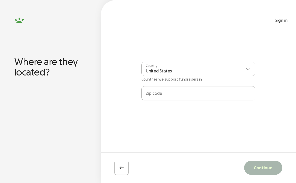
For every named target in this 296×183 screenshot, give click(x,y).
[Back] (121, 168)
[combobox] (198, 95)
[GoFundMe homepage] (19, 20)
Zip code (154, 93)
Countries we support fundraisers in (171, 79)
